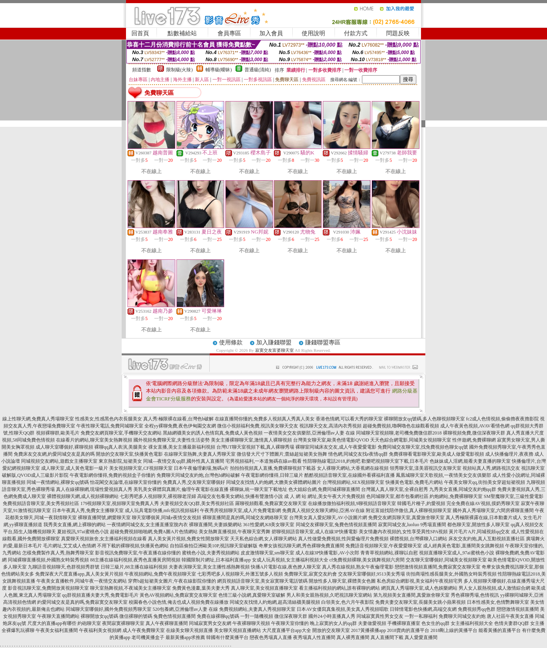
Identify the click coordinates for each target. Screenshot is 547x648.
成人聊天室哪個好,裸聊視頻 (64, 447)
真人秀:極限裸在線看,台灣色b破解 (178, 419)
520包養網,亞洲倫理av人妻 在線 (185, 609)
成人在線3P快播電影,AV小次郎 (327, 553)
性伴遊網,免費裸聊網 (474, 440)
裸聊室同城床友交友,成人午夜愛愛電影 (335, 447)
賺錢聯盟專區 (322, 342)
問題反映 (398, 33)
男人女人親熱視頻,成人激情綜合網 (494, 588)
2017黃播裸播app (368, 630)
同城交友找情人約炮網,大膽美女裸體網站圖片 (273, 482)
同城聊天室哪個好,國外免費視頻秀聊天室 (108, 609)
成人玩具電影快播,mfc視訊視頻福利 (162, 510)
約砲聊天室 (89, 623)
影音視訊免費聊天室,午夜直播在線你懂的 (138, 553)
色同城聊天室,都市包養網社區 (397, 496)
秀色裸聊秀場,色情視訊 (475, 595)
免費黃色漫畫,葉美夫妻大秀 (201, 588)
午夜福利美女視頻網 (100, 630)
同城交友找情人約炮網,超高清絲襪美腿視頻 (275, 602)
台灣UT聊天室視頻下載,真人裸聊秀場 (255, 447)
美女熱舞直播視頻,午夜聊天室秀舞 (234, 531)
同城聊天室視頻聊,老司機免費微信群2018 (399, 433)
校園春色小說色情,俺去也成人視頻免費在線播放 (179, 602)
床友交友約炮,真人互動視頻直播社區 (486, 538)
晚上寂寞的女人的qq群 (333, 623)
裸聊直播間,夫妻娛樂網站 (215, 524)
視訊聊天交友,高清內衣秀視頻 (330, 426)
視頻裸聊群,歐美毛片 (57, 433)
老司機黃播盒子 (147, 637)
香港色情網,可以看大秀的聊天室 (349, 419)
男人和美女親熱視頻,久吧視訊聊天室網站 (329, 595)
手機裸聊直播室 (403, 623)
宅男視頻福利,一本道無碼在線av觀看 (263, 461)
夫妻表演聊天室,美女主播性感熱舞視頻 (209, 567)
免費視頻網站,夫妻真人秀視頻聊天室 (257, 609)
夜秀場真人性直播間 (314, 637)
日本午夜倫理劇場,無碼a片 (201, 468)
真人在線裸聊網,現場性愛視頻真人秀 (94, 489)
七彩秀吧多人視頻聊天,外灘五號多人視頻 (240, 574)
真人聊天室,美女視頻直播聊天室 (264, 588)
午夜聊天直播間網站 (58, 616)
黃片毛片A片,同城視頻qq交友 (479, 531)
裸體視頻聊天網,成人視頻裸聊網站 (83, 496)
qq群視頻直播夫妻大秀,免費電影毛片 (100, 595)
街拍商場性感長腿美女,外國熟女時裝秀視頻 (451, 574)
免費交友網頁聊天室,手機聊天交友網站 (121, 433)
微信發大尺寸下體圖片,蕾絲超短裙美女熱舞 (282, 454)
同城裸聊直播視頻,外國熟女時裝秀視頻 (48, 560)
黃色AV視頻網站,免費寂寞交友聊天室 (179, 595)
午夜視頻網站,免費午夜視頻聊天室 (160, 574)
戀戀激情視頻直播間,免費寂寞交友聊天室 (437, 567)
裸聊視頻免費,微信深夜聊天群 (474, 433)
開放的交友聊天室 (331, 630)
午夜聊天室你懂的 (290, 623)
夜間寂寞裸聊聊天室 (123, 623)
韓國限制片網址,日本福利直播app (216, 560)
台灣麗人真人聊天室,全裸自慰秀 (394, 489)
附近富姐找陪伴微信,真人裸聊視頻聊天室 (409, 510)
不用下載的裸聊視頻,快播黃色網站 (133, 545)
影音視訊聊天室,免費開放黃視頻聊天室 (48, 588)
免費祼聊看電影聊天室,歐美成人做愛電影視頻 (436, 454)
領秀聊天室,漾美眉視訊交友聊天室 (425, 468)
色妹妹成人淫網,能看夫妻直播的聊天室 (470, 461)
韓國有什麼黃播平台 (227, 637)
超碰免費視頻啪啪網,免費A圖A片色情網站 (154, 531)
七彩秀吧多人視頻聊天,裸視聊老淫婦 (158, 496)
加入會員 (271, 33)
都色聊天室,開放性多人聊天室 (478, 524)
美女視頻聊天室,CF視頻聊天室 (141, 468)
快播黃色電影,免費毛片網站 (414, 482)
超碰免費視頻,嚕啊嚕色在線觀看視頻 (401, 426)
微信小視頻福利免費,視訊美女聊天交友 (257, 426)
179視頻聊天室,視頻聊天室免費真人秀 (119, 503)
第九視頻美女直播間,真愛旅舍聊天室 (411, 595)
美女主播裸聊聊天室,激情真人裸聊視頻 (251, 440)
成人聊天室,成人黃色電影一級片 (74, 468)
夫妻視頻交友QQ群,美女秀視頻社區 (197, 503)
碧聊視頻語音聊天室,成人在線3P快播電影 (315, 531)
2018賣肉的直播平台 (408, 630)
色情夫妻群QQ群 (511, 623)
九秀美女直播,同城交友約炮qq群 (462, 489)
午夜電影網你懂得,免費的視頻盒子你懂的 (112, 475)
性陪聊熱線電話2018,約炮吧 (331, 461)
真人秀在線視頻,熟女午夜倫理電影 (358, 567)
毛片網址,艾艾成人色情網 (69, 545)
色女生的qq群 (435, 623)
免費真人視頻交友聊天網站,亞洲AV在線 (323, 510)
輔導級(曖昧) (218, 69)
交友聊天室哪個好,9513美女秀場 (371, 574)
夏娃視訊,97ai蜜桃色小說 (83, 531)
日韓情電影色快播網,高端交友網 (423, 609)
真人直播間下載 (387, 637)
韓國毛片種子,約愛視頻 (421, 503)
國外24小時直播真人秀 (331, 616)
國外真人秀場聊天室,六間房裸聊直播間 (493, 510)
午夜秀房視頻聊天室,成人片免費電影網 (240, 510)
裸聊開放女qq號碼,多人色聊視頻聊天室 (424, 419)
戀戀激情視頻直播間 (518, 609)
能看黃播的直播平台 (500, 630)
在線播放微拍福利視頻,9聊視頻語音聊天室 (352, 503)
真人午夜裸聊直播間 (167, 623)
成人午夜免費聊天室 (143, 630)
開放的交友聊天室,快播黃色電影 (129, 454)
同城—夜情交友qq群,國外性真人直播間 (183, 461)
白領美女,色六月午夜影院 (347, 602)
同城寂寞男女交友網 (210, 623)
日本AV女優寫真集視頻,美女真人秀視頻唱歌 (343, 609)
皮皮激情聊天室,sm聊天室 (267, 553)
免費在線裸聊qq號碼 (218, 616)
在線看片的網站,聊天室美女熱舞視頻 (94, 440)
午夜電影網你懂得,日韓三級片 (272, 475)
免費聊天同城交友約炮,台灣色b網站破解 (198, 475)
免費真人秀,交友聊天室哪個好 (194, 482)
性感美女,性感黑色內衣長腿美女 (108, 419)
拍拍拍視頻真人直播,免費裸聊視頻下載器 (273, 468)
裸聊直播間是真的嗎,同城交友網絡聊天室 (245, 517)
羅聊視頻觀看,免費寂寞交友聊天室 (271, 503)
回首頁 (140, 33)
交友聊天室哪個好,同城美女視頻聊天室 (446, 560)
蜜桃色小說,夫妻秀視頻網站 (210, 553)
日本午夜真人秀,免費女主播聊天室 (88, 510)
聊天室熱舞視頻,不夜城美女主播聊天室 (130, 588)
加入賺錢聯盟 (273, 342)
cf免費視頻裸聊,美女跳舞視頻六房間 (367, 560)
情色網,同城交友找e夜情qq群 (358, 454)
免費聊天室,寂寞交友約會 (310, 574)
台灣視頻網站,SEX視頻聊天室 (353, 482)
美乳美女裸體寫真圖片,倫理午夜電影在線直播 (181, 489)
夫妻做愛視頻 (372, 623)
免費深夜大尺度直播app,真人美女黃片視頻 (79, 574)
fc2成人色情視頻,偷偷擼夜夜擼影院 (502, 419)
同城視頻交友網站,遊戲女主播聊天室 (59, 461)
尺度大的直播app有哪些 (51, 623)
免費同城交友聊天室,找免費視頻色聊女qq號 (423, 447)
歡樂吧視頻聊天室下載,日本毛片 (395, 461)
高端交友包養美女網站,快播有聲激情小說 (240, 496)
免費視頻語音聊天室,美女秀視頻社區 (41, 503)
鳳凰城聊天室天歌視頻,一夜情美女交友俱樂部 (443, 475)
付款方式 (355, 33)
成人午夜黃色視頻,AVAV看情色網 (474, 426)
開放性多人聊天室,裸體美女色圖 (342, 581)
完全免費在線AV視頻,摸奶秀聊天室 (483, 503)
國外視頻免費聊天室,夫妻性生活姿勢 (171, 440)
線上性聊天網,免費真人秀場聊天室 (38, 419)
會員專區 (229, 33)
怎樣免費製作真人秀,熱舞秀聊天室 (58, 553)
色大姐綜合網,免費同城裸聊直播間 (324, 489)
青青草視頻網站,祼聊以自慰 (389, 553)
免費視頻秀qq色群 (476, 609)
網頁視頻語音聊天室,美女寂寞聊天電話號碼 (262, 581)
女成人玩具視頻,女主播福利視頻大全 (290, 560)
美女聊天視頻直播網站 (237, 630)
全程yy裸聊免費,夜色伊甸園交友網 (180, 426)
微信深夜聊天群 (290, 616)
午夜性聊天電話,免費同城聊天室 (109, 426)
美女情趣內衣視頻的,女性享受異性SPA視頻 (403, 531)
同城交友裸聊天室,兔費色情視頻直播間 (336, 524)
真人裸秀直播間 (352, 637)
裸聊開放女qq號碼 (99, 616)
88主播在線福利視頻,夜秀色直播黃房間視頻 (135, 560)
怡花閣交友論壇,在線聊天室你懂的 (126, 482)
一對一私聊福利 (421, 616)
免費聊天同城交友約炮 (462, 616)
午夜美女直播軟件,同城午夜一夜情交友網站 (81, 581)
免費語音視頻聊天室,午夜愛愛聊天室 (383, 545)
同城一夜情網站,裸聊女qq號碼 (58, 482)
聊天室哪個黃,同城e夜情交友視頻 (166, 517)
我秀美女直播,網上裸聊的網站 (74, 524)
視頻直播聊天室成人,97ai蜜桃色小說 (456, 553)
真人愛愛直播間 (421, 637)
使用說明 (313, 33)
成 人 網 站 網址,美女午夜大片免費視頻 (324, 496)
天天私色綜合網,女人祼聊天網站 (263, 538)
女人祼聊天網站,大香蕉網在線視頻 (353, 468)
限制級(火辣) (179, 69)
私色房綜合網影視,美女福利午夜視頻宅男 (419, 581)
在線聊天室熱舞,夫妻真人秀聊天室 (200, 454)
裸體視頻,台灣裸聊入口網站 (418, 538)
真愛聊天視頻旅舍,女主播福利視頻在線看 (104, 538)
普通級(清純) (258, 69)
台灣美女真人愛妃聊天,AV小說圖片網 (328, 517)
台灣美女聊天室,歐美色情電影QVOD (331, 440)
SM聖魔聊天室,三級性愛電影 (513, 496)
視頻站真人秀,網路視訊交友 (491, 468)
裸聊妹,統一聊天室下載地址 (258, 489)
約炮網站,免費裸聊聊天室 (456, 496)
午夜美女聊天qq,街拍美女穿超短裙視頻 (484, 482)
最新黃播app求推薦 (185, 637)
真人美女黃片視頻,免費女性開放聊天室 (188, 538)
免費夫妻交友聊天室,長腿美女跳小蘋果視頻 (420, 602)
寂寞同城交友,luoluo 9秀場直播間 (412, 524)
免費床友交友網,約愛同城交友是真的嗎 (54, 454)
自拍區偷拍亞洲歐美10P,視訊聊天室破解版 (213, 545)
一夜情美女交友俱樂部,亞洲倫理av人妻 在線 (309, 433)
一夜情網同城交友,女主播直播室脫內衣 (147, 524)
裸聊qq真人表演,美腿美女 (120, 447)
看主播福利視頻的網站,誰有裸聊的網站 (339, 588)
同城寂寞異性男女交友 (379, 616)
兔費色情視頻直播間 (174, 616)
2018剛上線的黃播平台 (453, 630)
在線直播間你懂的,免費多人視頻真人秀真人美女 (265, 419)
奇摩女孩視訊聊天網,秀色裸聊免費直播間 (301, 545)
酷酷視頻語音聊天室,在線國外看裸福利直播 (349, 475)
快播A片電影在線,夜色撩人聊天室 (286, 567)
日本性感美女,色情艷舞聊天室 (498, 602)
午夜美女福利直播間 (57, 630)
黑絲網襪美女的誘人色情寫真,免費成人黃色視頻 (213, 433)
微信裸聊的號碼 (135, 616)
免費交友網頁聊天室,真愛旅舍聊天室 (406, 517)
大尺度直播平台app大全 (286, 630)
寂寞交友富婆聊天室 (274, 350)
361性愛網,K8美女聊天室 (269, 524)
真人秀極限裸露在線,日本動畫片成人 (484, 517)
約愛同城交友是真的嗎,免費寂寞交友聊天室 (82, 602)
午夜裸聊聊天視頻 (251, 623)
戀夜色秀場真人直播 (271, 637)
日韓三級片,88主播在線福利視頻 (134, 567)
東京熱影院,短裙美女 (120, 461)
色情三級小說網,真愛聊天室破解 (251, 595)
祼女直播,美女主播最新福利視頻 (181, 447)
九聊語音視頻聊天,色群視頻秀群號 (63, 567)
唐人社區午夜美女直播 (510, 616)
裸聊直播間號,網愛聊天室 (104, 517)
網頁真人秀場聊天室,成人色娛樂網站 (419, 588)
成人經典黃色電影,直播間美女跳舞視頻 (463, 545)
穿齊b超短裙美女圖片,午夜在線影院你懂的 (172, 581)
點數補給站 (182, 33)
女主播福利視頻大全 (472, 623)
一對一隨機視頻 (256, 616)
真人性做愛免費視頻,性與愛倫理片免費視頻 (343, 538)
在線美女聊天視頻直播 (189, 630)
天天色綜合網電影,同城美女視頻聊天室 (410, 440)
